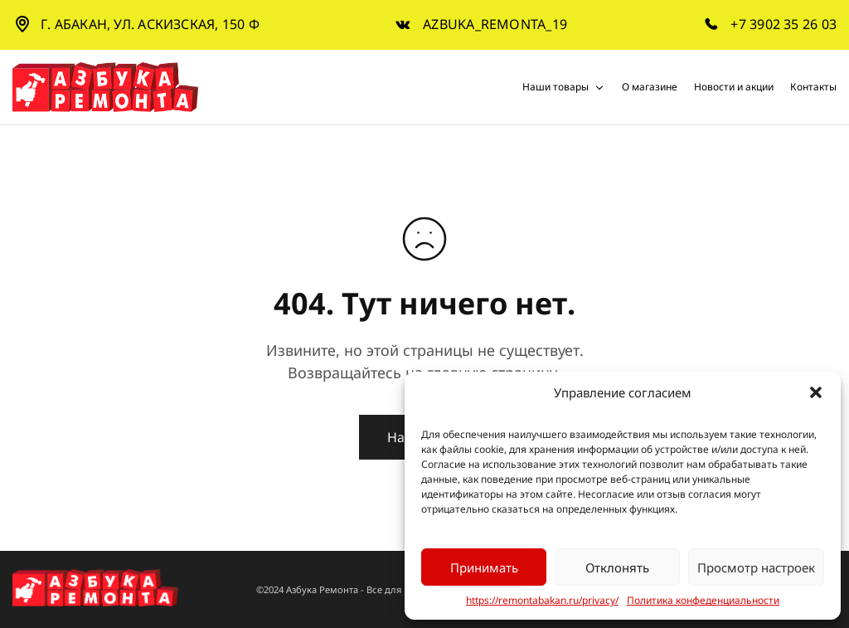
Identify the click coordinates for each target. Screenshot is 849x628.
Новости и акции (734, 87)
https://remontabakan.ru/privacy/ (542, 600)
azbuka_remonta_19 (495, 24)
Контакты (813, 87)
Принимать (484, 567)
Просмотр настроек (756, 567)
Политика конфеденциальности (703, 600)
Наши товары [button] (563, 87)
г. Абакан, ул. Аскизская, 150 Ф (150, 24)
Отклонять (617, 567)
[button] (816, 392)
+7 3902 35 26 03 (783, 24)
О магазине (649, 87)
